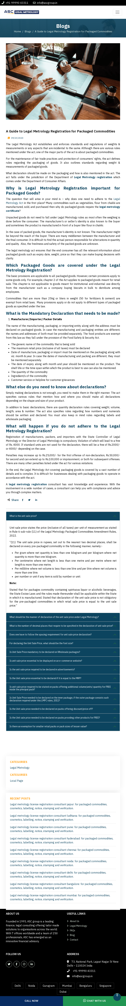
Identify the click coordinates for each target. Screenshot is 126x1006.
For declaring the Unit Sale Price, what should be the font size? (41, 643)
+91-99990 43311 (17, 2)
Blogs (28, 31)
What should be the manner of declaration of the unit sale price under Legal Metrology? (54, 617)
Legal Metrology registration (93, 177)
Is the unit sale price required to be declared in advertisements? (42, 669)
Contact (74, 939)
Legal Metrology (20, 896)
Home (17, 31)
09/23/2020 (17, 138)
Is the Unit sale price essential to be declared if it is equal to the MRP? (45, 678)
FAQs (72, 930)
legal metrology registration (28, 484)
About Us (74, 921)
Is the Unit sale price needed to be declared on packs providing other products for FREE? (55, 717)
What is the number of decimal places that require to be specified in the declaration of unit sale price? (61, 625)
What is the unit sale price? (23, 515)
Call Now (31, 1000)
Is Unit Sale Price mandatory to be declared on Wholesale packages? (45, 652)
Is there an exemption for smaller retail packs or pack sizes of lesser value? (48, 726)
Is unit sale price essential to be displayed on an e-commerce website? (46, 660)
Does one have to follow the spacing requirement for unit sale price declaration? (51, 634)
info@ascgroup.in (47, 2)
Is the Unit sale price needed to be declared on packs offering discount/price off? (51, 708)
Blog (72, 935)
